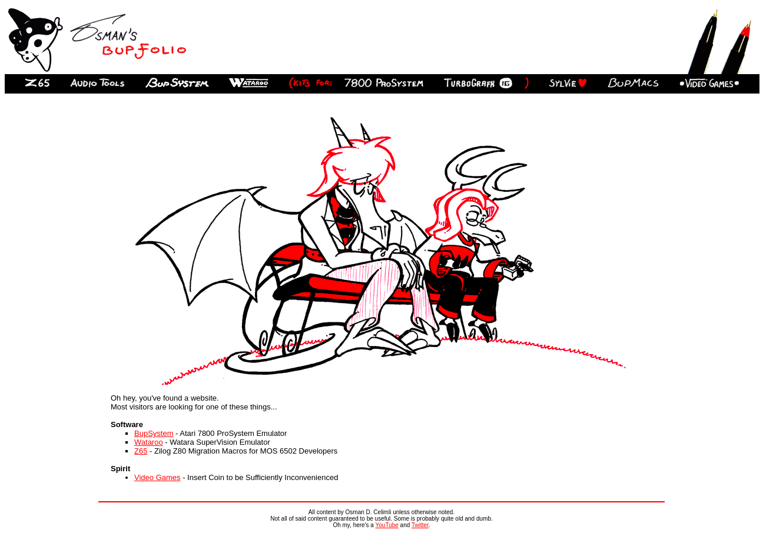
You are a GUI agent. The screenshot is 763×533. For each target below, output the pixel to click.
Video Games (157, 477)
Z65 (140, 451)
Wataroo (148, 442)
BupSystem (153, 433)
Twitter (420, 525)
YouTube (387, 525)
